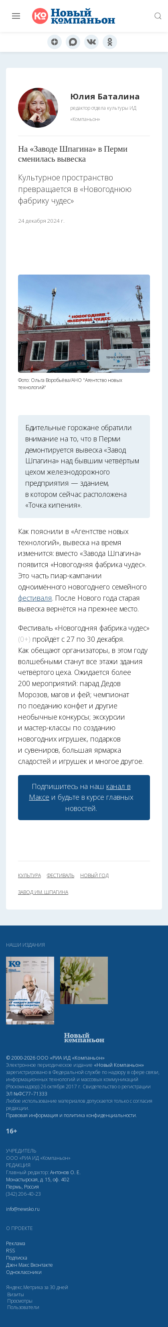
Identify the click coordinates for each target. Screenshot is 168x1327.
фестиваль (61, 875)
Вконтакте (41, 1265)
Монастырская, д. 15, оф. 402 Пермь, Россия (37, 1183)
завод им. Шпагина (43, 892)
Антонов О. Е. (65, 1172)
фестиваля (35, 598)
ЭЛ (26, 1093)
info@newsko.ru (23, 1209)
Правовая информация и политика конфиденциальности (71, 1115)
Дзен (11, 1265)
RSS (10, 1250)
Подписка (16, 1257)
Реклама (15, 1243)
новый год (94, 875)
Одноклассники (24, 1272)
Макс (23, 1265)
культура (29, 875)
